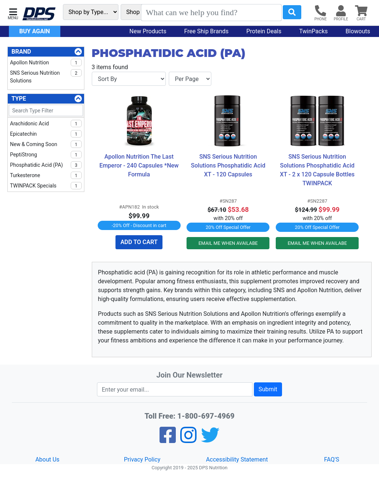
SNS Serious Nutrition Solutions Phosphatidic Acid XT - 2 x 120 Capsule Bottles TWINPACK (318, 170)
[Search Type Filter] (46, 110)
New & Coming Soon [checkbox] (46, 144)
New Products (148, 31)
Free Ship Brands (206, 31)
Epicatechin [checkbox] (46, 134)
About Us (47, 459)
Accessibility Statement (237, 459)
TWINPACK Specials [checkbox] (46, 185)
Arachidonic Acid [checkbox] (46, 123)
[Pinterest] (188, 439)
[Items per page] (190, 79)
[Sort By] (129, 79)
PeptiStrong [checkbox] (46, 154)
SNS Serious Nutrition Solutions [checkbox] (46, 76)
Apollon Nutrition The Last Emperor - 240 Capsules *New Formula (139, 165)
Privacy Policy (142, 459)
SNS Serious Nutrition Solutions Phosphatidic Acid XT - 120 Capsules (229, 165)
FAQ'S (331, 459)
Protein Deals (264, 31)
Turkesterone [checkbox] (46, 175)
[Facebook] (167, 439)
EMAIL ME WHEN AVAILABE (228, 243)
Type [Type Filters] (18, 98)
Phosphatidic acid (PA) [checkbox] (46, 165)
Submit (268, 389)
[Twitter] (210, 439)
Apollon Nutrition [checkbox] (46, 62)
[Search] (211, 12)
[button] (13, 13)
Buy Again (34, 31)
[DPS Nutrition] (39, 14)
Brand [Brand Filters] (21, 51)
